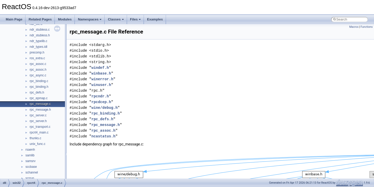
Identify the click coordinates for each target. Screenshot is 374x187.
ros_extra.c (37, 58)
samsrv (30, 161)
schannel (31, 172)
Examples (155, 19)
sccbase (31, 167)
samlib (30, 155)
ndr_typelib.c (38, 41)
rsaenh (30, 149)
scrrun (29, 178)
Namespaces (90, 19)
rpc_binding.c (39, 81)
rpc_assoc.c (38, 64)
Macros (354, 27)
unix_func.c (37, 144)
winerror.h (102, 79)
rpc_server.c (38, 115)
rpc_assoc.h (38, 69)
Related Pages (40, 19)
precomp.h (37, 52)
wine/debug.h (104, 107)
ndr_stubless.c (40, 29)
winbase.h (101, 73)
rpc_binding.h (39, 87)
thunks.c (35, 138)
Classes (116, 19)
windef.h (100, 67)
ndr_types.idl (38, 47)
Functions (366, 27)
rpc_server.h (38, 121)
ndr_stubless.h (40, 35)
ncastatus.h (103, 136)
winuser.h (101, 84)
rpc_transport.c (40, 127)
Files (135, 19)
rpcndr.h (100, 96)
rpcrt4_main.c (39, 132)
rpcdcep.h (101, 101)
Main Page (14, 19)
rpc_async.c (38, 75)
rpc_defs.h (37, 92)
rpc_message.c (40, 104)
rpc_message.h (40, 109)
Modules (65, 19)
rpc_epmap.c (39, 98)
